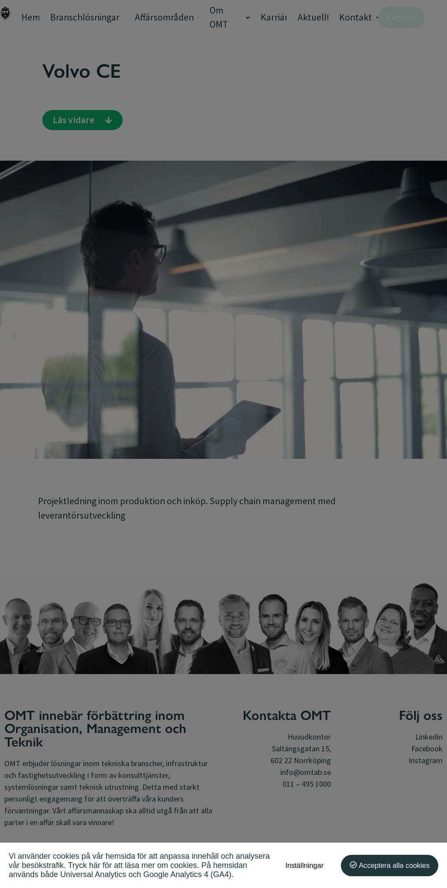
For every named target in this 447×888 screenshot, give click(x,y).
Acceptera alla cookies (394, 865)
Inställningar (304, 865)
